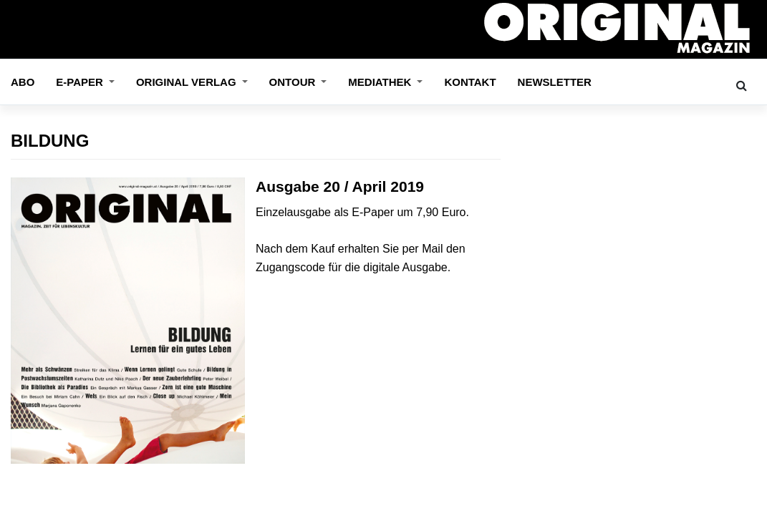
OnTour (294, 82)
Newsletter (555, 82)
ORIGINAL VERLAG (187, 82)
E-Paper (81, 82)
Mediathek (381, 82)
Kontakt (470, 82)
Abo (22, 82)
